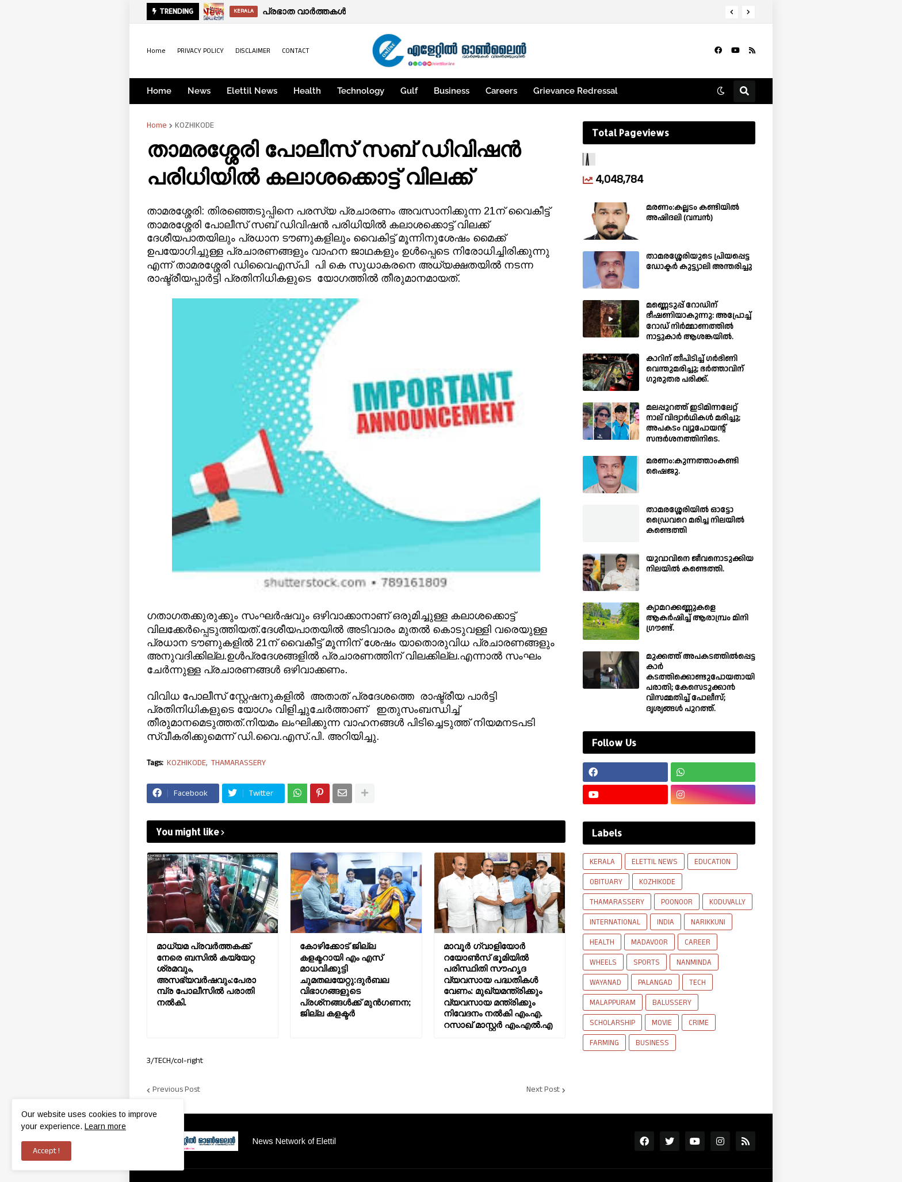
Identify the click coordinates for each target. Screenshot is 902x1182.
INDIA (665, 922)
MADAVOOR (649, 942)
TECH (697, 982)
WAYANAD (605, 982)
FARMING (604, 1043)
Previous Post (176, 1090)
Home (156, 51)
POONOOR (677, 902)
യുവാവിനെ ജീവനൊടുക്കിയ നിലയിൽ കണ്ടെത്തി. (700, 564)
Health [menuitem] (307, 91)
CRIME (699, 1023)
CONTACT (295, 51)
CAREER (697, 942)
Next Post (543, 1090)
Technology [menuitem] (360, 91)
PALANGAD (655, 982)
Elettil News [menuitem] (252, 91)
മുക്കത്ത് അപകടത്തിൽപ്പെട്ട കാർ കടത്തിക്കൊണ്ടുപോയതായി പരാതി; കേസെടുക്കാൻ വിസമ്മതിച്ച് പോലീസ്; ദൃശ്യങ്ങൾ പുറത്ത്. (700, 682)
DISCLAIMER (252, 51)
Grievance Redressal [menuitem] (575, 91)
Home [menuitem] (159, 91)
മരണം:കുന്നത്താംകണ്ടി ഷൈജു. (692, 466)
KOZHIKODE (194, 125)
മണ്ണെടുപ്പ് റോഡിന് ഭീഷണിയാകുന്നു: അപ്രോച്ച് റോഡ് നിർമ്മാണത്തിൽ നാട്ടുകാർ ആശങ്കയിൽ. (698, 321)
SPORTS (646, 962)
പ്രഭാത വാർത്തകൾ (304, 11)
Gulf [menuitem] (409, 91)
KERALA (602, 862)
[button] (732, 12)
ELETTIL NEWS (655, 862)
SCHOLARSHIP (612, 1023)
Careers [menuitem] (501, 91)
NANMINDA (694, 962)
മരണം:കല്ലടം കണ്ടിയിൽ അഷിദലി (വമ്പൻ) (692, 212)
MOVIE (662, 1023)
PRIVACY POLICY (200, 51)
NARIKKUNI (708, 922)
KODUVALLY (727, 902)
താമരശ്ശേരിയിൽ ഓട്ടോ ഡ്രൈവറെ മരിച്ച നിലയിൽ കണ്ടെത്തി (695, 520)
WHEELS (603, 962)
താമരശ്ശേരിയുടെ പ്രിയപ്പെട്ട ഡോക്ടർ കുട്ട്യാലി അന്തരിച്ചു (699, 261)
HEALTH (602, 942)
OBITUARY (606, 882)
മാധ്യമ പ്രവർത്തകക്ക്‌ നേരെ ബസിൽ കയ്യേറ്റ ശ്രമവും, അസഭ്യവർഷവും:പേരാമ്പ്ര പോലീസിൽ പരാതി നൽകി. (206, 974)
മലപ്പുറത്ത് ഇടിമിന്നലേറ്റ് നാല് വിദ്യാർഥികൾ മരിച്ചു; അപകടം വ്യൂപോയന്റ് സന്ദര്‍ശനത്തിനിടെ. (693, 423)
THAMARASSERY (238, 763)
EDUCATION (712, 862)
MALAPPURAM (613, 1002)
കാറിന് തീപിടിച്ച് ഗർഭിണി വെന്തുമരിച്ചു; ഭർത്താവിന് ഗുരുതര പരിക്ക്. (695, 369)
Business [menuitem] (451, 91)
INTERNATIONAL (615, 922)
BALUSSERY (671, 1002)
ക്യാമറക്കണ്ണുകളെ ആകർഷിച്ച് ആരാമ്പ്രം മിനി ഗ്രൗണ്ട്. (697, 618)
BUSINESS (652, 1043)
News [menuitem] (199, 91)
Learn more (105, 1126)
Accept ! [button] (46, 1151)
